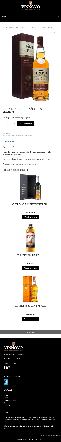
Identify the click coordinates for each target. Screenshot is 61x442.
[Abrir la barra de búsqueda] (53, 16)
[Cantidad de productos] (10, 123)
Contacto (7, 405)
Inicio (5, 27)
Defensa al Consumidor (12, 376)
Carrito (6, 403)
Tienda (6, 398)
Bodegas (11, 27)
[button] (55, 33)
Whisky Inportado (26, 135)
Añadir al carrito (26, 124)
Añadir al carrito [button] (30, 217)
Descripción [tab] (9, 141)
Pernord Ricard (21, 27)
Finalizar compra (10, 400)
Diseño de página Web (47, 435)
